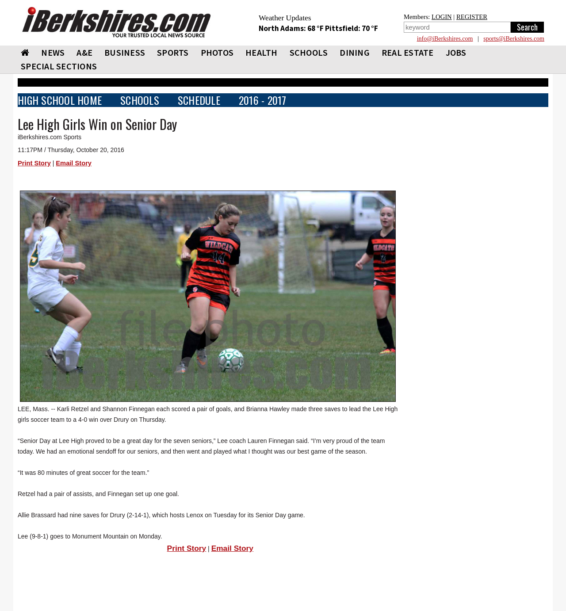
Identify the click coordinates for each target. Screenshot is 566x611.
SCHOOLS (309, 52)
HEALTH (261, 52)
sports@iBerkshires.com (513, 38)
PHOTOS (217, 52)
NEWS (53, 52)
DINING (355, 52)
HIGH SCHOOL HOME (60, 100)
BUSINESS (124, 52)
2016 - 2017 (263, 100)
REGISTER (471, 16)
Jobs (456, 52)
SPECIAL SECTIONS (59, 66)
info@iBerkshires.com (445, 38)
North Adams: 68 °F (292, 28)
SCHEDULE (199, 100)
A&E (84, 52)
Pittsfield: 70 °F (351, 28)
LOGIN (442, 16)
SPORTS (173, 52)
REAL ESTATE (408, 52)
